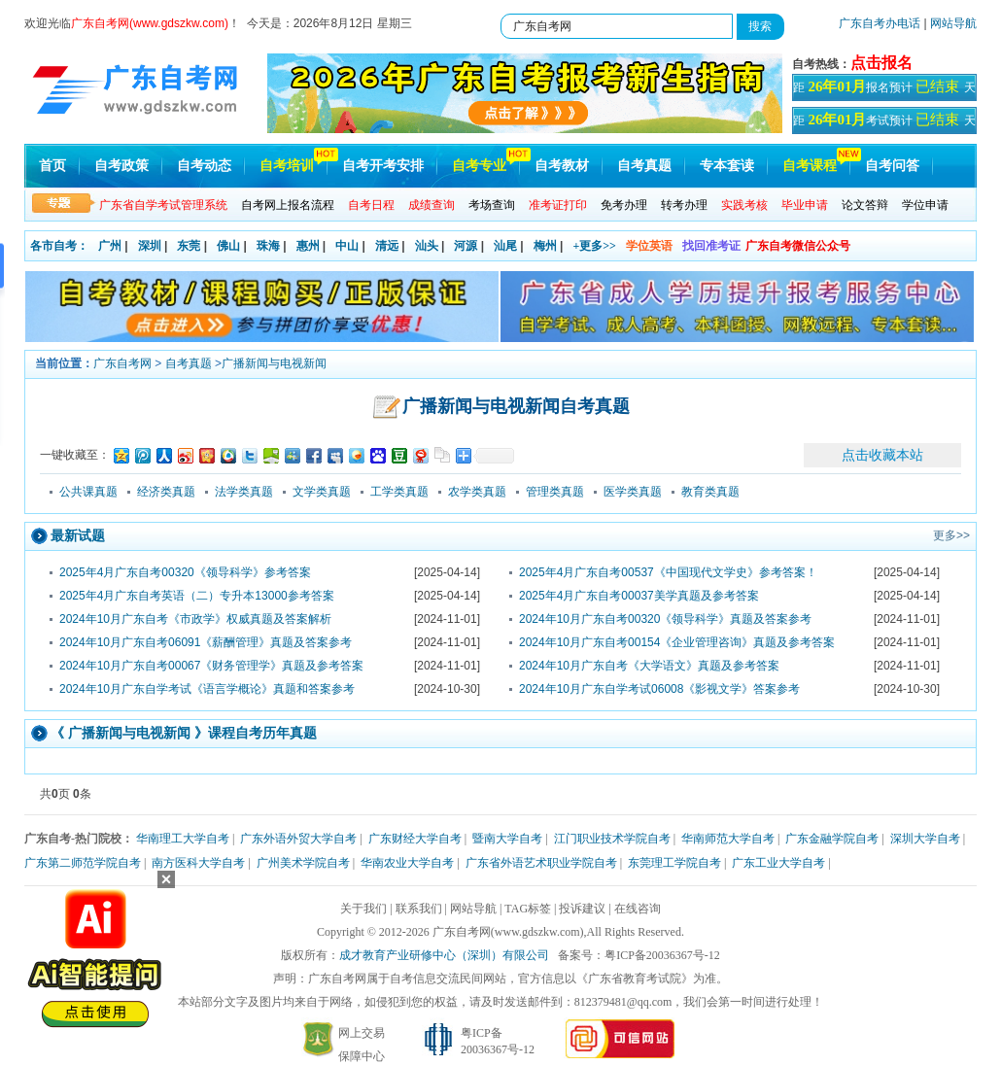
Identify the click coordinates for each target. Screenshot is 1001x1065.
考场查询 (491, 205)
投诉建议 (582, 908)
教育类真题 (710, 491)
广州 (109, 246)
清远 (386, 246)
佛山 (228, 246)
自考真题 (644, 165)
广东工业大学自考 (778, 863)
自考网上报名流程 (287, 205)
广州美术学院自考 (303, 863)
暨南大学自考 (507, 838)
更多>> (951, 535)
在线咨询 (637, 908)
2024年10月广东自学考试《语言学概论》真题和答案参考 (207, 689)
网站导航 (953, 23)
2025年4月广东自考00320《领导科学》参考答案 (185, 572)
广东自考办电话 (879, 23)
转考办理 (684, 205)
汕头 (426, 246)
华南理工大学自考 (182, 838)
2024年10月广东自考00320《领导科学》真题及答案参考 (665, 619)
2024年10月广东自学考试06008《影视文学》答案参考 (659, 689)
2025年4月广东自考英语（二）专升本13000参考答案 (196, 595)
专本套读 (727, 165)
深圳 (149, 246)
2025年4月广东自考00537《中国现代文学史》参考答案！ (668, 572)
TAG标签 (527, 908)
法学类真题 (244, 491)
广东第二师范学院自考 (82, 863)
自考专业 (479, 165)
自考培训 (286, 165)
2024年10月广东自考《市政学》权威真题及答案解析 (195, 619)
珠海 (268, 246)
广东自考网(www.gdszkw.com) (508, 932)
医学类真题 (633, 491)
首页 (52, 165)
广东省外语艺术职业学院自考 (541, 863)
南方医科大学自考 (198, 863)
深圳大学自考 (925, 838)
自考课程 (809, 165)
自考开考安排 (383, 165)
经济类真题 (166, 491)
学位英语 (649, 246)
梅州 (545, 246)
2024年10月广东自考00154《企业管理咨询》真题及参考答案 (677, 642)
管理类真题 (555, 491)
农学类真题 (477, 491)
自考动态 (204, 165)
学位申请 (925, 205)
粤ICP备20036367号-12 (662, 955)
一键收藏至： (75, 455)
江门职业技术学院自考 (612, 838)
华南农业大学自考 (407, 863)
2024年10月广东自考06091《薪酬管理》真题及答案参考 (205, 642)
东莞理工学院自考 (674, 863)
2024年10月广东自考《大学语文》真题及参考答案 (649, 665)
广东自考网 (122, 363)
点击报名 (881, 62)
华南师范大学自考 (728, 838)
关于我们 (363, 908)
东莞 (188, 246)
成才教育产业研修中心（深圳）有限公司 (444, 955)
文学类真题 (322, 491)
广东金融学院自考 (832, 838)
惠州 (308, 246)
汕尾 (505, 246)
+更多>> (594, 246)
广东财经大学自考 (415, 838)
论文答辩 (865, 205)
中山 (347, 246)
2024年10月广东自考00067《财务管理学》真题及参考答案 (211, 665)
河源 (465, 246)
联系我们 (419, 908)
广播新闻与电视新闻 (274, 363)
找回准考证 (711, 246)
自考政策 (121, 165)
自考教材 (562, 165)
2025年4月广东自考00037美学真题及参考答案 (639, 595)
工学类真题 (399, 491)
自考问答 (892, 165)
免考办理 (624, 205)
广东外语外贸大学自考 (298, 838)
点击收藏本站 (882, 455)
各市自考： (59, 246)
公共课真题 (88, 491)
